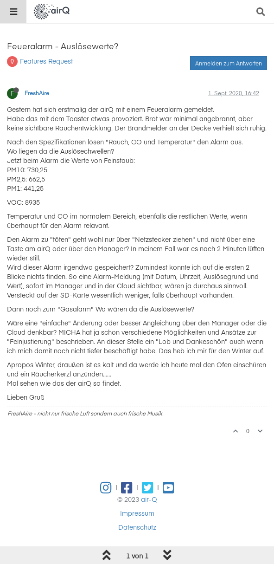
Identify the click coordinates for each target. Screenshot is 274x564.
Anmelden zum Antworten (228, 63)
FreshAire (37, 93)
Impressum (137, 513)
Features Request (46, 60)
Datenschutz (137, 527)
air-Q (149, 499)
